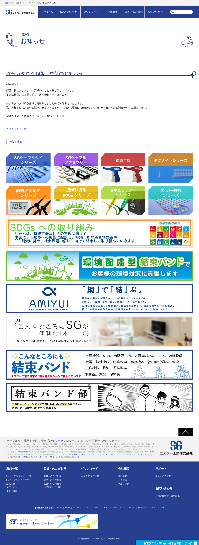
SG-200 (94, 508)
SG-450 (151, 508)
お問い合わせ (155, 11)
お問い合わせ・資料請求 (167, 496)
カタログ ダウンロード (92, 476)
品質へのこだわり (52, 484)
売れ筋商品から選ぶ (45, 508)
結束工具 (10, 484)
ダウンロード (91, 11)
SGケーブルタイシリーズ (18, 476)
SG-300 (123, 508)
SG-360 (132, 508)
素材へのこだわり (52, 476)
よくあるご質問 (134, 11)
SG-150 (85, 508)
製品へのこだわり (70, 11)
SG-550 (161, 508)
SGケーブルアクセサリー (18, 480)
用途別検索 (11, 491)
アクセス (122, 480)
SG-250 (104, 508)
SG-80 (59, 508)
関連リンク (123, 484)
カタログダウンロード (19, 129)
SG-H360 (141, 508)
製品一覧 (48, 11)
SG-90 (67, 508)
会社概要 (112, 11)
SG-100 (76, 508)
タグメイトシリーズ (16, 487)
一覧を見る (15, 141)
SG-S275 (113, 508)
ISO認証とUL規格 (52, 487)
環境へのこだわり (52, 480)
